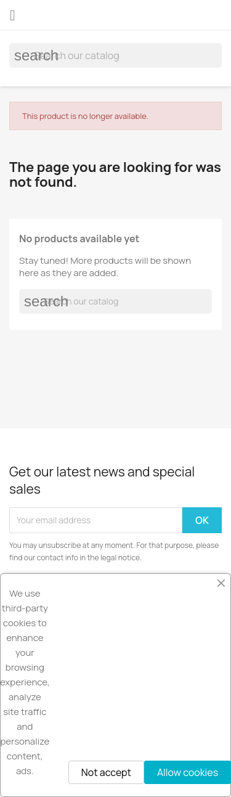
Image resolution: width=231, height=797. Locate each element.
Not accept (106, 772)
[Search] (115, 55)
